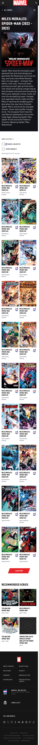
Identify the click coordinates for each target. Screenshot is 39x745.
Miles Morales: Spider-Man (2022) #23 (24, 557)
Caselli (8, 192)
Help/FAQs (7, 671)
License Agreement (29, 738)
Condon (3, 192)
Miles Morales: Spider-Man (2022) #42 (7, 188)
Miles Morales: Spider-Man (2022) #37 (24, 270)
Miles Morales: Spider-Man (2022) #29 (24, 434)
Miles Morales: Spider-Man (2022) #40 (7, 229)
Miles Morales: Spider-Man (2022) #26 (7, 516)
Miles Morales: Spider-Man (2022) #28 (7, 475)
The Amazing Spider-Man (6, 609)
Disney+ (22, 671)
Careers (6, 675)
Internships (8, 679)
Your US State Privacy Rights (12, 735)
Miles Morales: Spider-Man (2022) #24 (7, 557)
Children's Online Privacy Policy (12, 738)
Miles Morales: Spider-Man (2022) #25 (24, 516)
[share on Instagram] (12, 722)
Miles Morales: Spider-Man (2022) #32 (7, 393)
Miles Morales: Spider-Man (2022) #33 (24, 352)
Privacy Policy (24, 733)
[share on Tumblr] (15, 722)
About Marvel (8, 666)
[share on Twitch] (30, 722)
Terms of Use (14, 733)
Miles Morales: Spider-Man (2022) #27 (24, 475)
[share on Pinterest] (26, 722)
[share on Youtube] (19, 722)
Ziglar (21, 192)
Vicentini (4, 194)
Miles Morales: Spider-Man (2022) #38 (7, 270)
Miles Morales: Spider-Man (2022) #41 (24, 188)
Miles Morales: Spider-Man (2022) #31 (24, 393)
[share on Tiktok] (34, 722)
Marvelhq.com (24, 675)
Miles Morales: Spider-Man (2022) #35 (24, 311)
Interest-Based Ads (13, 740)
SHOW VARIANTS (11, 149)
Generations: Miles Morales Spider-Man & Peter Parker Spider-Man (26, 640)
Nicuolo (25, 438)
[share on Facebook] (4, 723)
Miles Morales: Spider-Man (24, 609)
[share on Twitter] (8, 722)
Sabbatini (25, 520)
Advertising (23, 666)
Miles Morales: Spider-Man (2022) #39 (24, 229)
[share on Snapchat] (23, 722)
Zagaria (25, 233)
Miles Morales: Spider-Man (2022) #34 (7, 352)
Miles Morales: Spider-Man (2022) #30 (7, 434)
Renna (24, 192)
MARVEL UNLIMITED (14, 144)
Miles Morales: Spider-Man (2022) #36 (7, 311)
